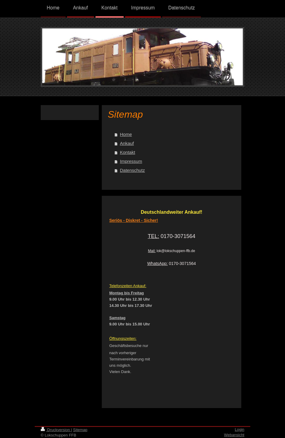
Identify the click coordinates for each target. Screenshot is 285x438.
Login (239, 429)
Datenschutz (132, 170)
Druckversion (56, 430)
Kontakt (127, 152)
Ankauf (127, 143)
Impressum (131, 161)
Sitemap (80, 430)
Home (126, 134)
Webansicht (234, 435)
